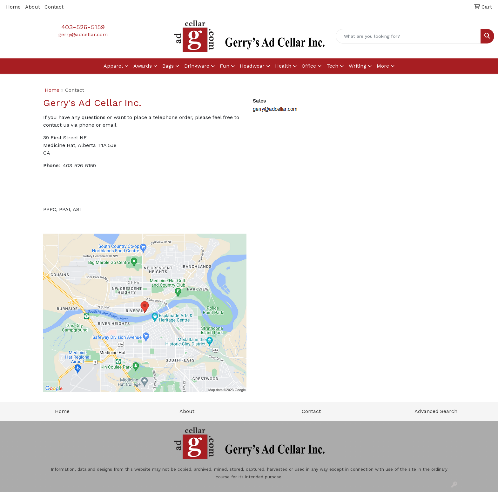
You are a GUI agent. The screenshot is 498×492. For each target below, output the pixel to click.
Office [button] (309, 66)
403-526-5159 (83, 27)
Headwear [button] (252, 66)
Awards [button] (142, 66)
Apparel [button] (113, 66)
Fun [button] (224, 66)
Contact (54, 7)
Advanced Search (435, 411)
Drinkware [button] (196, 66)
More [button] (383, 66)
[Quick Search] (408, 36)
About (32, 7)
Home (13, 7)
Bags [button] (168, 66)
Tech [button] (332, 66)
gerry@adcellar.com (83, 34)
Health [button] (283, 66)
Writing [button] (357, 66)
